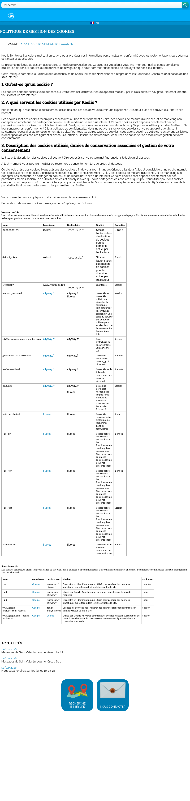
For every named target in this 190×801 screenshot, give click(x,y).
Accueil (14, 43)
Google (36, 584)
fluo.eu (47, 414)
